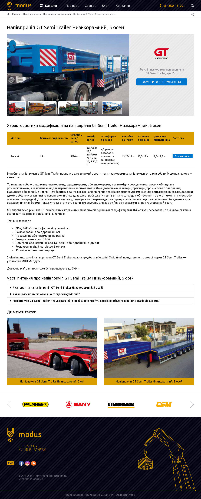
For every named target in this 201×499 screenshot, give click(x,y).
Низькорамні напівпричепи (57, 14)
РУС (10, 463)
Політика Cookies (74, 495)
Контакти (123, 5)
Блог (105, 5)
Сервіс (90, 5)
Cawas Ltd (38, 479)
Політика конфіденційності (99, 495)
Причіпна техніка (32, 14)
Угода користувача (126, 495)
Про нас (72, 5)
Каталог (16, 14)
